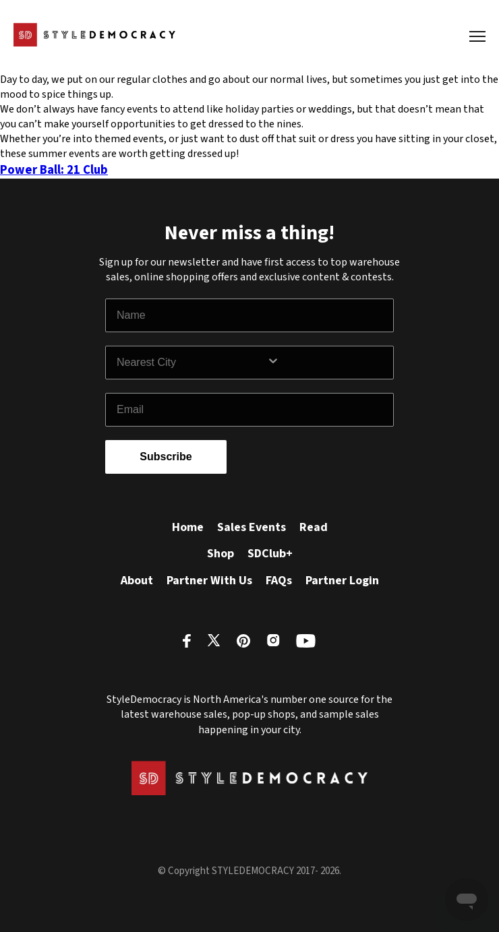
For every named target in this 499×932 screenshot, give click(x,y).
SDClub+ (270, 553)
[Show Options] (327, 362)
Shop (220, 553)
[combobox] (191, 362)
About (137, 580)
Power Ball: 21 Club (54, 170)
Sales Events (251, 527)
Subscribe (166, 456)
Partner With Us (209, 580)
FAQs (279, 580)
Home (188, 527)
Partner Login (342, 580)
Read (313, 527)
